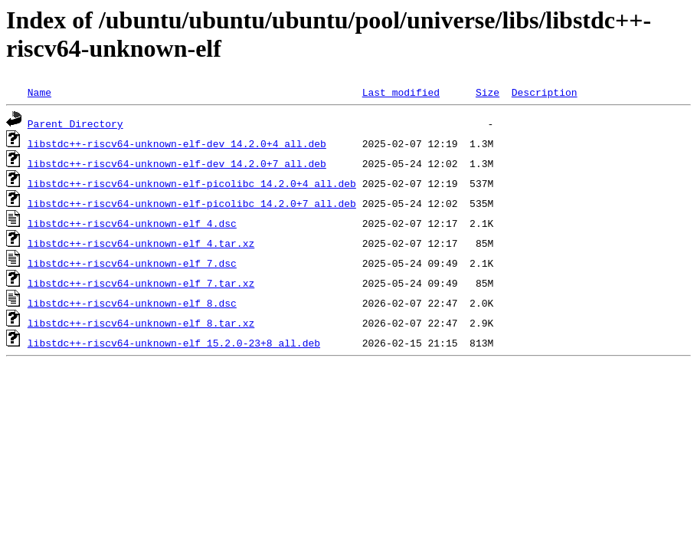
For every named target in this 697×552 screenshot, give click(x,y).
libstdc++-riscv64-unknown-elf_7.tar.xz (141, 283)
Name (39, 92)
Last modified (401, 92)
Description (545, 92)
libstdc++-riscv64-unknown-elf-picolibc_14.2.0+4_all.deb (192, 183)
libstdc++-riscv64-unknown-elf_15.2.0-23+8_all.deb (174, 343)
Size (487, 92)
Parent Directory (75, 123)
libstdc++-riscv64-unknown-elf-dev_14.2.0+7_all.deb (177, 163)
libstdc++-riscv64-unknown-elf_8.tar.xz (141, 323)
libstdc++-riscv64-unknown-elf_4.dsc (132, 223)
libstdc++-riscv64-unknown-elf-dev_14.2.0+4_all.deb (177, 143)
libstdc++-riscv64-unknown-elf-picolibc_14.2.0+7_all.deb (192, 203)
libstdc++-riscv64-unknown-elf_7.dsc (132, 263)
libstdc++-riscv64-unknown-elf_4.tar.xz (141, 243)
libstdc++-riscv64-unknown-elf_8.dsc (132, 303)
